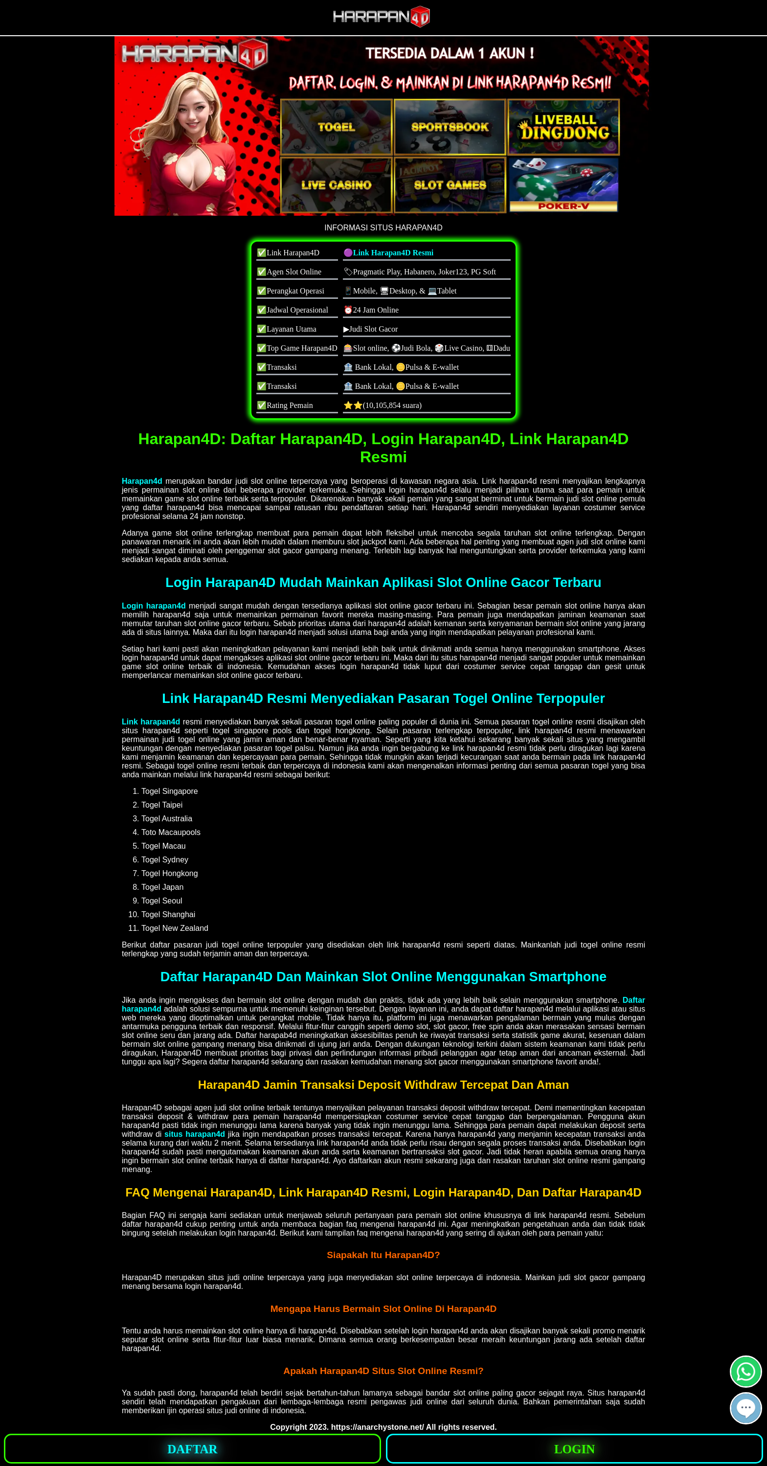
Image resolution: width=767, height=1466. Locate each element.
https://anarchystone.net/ (377, 1427)
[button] (746, 1408)
